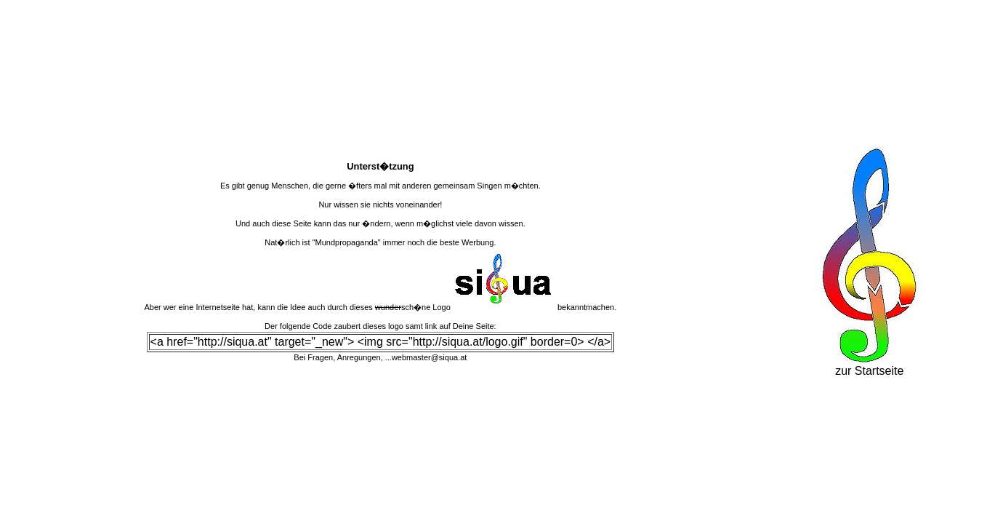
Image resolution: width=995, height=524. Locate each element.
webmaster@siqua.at (429, 357)
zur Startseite (869, 365)
